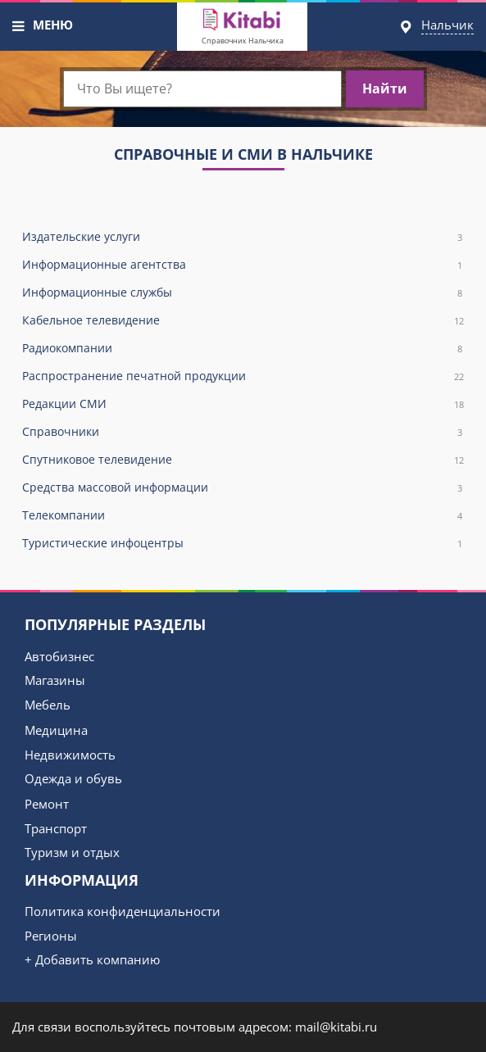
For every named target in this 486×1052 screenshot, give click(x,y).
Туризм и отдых (72, 852)
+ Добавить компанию (92, 959)
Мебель (47, 704)
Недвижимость (70, 754)
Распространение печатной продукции (243, 376)
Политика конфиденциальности (122, 911)
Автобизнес (59, 656)
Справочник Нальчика (243, 40)
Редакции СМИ (243, 404)
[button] (18, 26)
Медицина (56, 730)
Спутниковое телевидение (243, 460)
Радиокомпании (243, 348)
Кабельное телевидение (243, 320)
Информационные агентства (243, 265)
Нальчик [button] (447, 24)
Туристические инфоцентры (243, 543)
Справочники (243, 432)
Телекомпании (243, 515)
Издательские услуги (243, 237)
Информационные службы (243, 293)
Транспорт (56, 828)
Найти (384, 88)
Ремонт (47, 804)
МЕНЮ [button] (53, 24)
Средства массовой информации (243, 488)
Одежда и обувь (73, 778)
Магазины (55, 680)
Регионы (51, 935)
